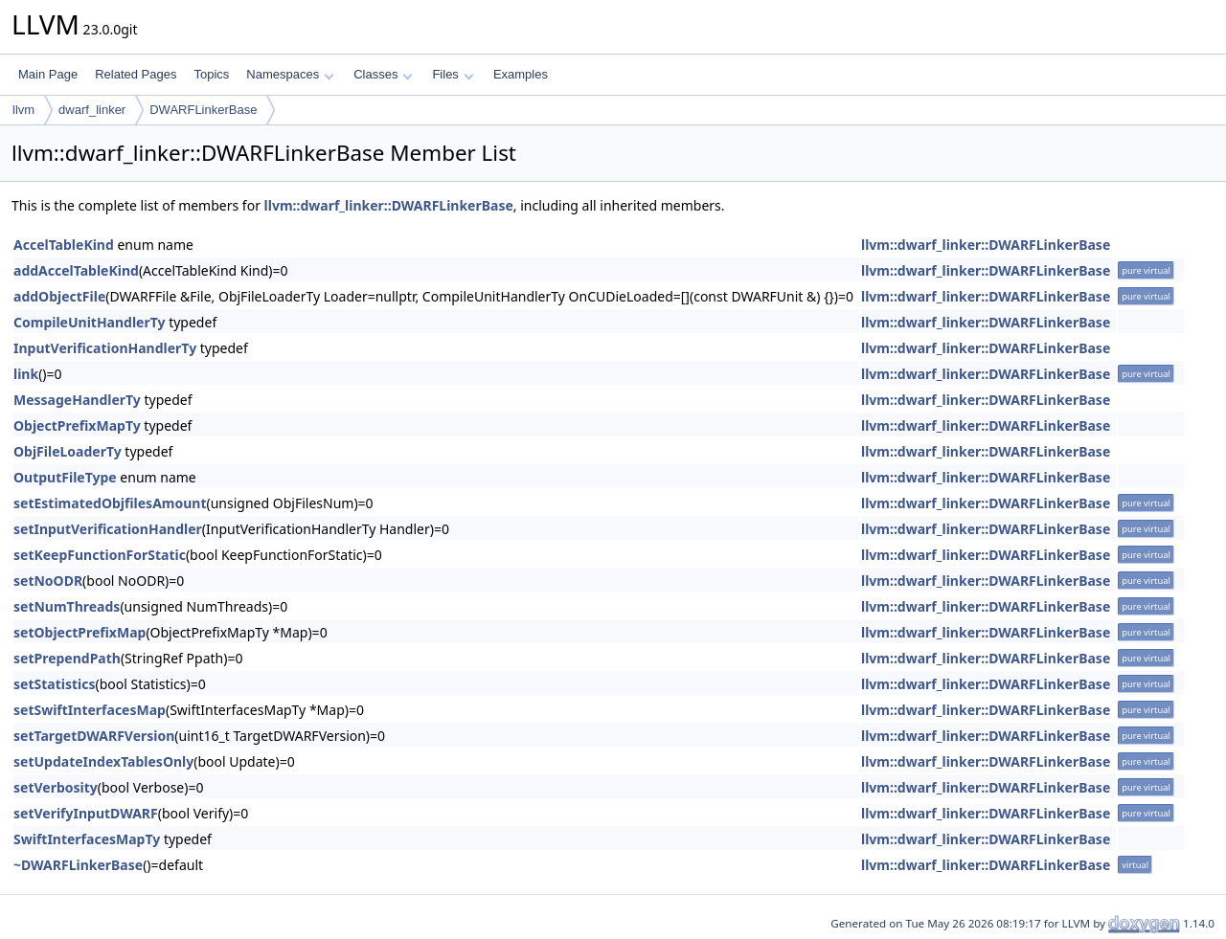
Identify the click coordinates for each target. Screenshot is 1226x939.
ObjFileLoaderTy (67, 451)
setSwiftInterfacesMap (89, 710)
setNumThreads (66, 606)
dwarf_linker (91, 109)
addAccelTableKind (76, 270)
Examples (520, 74)
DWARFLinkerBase (203, 109)
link (25, 374)
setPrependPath (67, 658)
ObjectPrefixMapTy (77, 425)
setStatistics (54, 684)
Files (452, 74)
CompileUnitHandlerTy (89, 322)
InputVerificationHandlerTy (104, 348)
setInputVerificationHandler (107, 529)
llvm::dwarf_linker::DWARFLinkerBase (388, 205)
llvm (23, 109)
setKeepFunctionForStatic (99, 555)
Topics (211, 74)
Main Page (48, 74)
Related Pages (135, 74)
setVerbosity (55, 787)
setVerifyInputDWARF (85, 813)
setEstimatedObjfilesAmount (110, 503)
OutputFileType (65, 477)
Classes (383, 74)
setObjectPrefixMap (79, 632)
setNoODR (47, 580)
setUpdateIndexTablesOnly (103, 761)
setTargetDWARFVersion (93, 736)
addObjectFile (59, 296)
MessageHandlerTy (77, 400)
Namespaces (289, 74)
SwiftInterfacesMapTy (86, 839)
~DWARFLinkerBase (78, 865)
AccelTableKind (63, 244)
